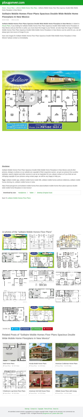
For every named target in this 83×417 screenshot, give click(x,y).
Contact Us (33, 409)
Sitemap (27, 409)
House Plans (5, 20)
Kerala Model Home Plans (37, 363)
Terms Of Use (48, 409)
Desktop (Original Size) (44, 193)
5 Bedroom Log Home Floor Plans (14, 391)
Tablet (31, 193)
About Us (55, 409)
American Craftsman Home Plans (66, 363)
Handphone (22, 193)
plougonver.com (13, 2)
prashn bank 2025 (58, 413)
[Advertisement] (41, 55)
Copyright (40, 409)
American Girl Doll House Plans (39, 391)
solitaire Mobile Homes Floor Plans (19, 198)
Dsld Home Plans (8, 363)
